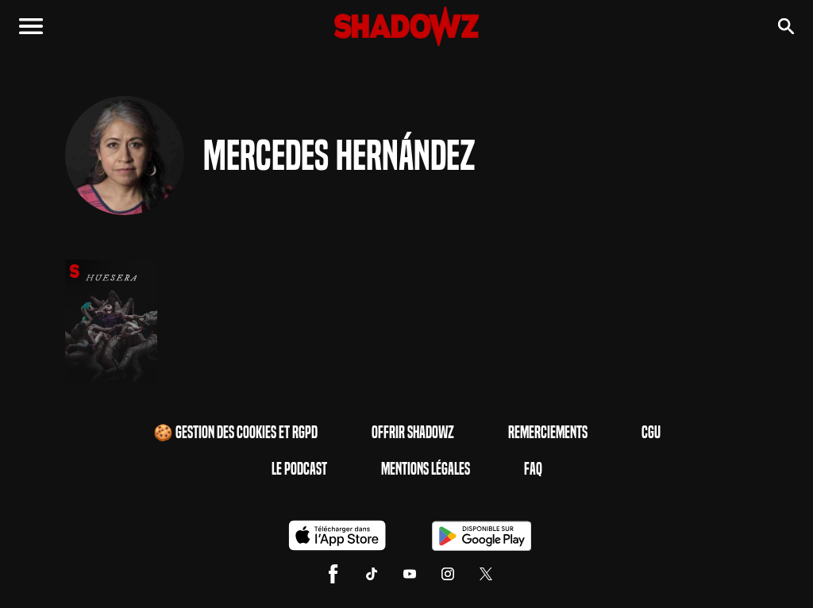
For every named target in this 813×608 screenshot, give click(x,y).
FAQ (533, 469)
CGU (651, 432)
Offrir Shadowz (413, 432)
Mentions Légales (425, 469)
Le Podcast (299, 469)
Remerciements (548, 432)
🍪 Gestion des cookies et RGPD (235, 432)
